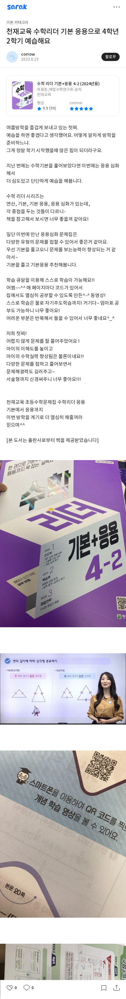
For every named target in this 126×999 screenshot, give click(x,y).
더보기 (116, 7)
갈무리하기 (103, 988)
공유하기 (116, 988)
